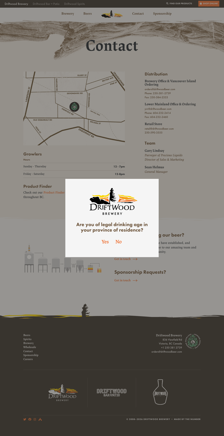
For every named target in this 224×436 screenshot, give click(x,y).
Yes (105, 242)
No (118, 242)
